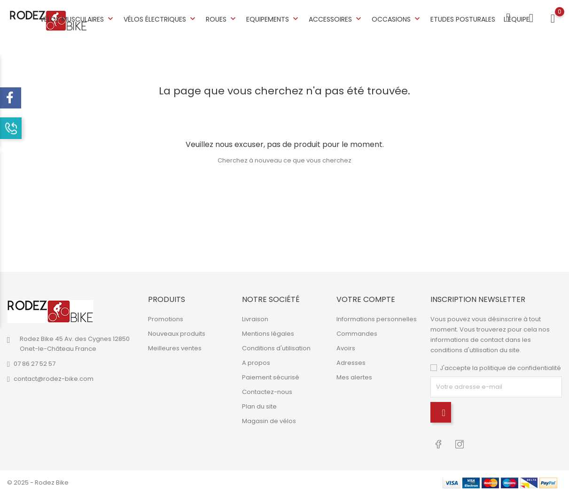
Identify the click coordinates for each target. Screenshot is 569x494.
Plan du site (259, 406)
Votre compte (365, 299)
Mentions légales (268, 333)
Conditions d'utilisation (276, 348)
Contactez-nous (267, 391)
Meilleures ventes (175, 348)
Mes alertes (354, 377)
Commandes (356, 333)
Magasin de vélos (269, 421)
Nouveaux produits (176, 333)
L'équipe (517, 19)
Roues (222, 19)
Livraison (255, 319)
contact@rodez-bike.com (54, 378)
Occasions (397, 19)
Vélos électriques (160, 19)
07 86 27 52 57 (34, 363)
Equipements (273, 19)
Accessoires (336, 19)
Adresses (351, 362)
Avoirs (345, 348)
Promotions (165, 319)
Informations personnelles (376, 319)
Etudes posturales (462, 19)
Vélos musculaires (77, 19)
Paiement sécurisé (270, 377)
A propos (256, 362)
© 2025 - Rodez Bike (38, 482)
